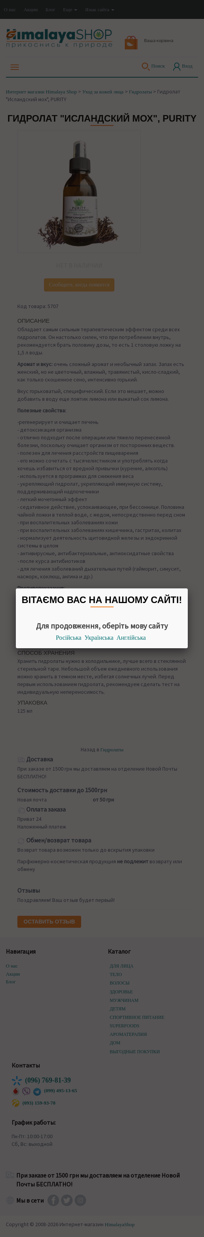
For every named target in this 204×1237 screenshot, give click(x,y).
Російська (69, 637)
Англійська (131, 637)
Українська (99, 637)
